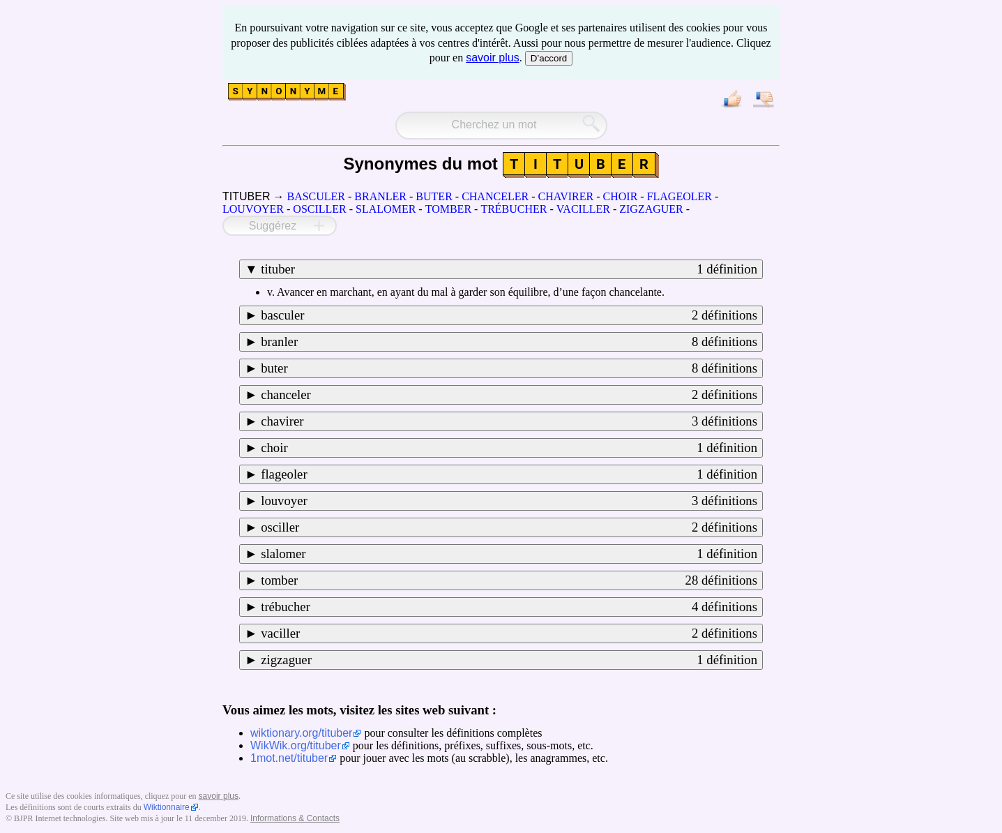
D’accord (549, 58)
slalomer (509, 554)
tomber (509, 580)
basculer (509, 315)
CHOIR (620, 196)
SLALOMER (386, 209)
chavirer (509, 421)
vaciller (509, 633)
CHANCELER (495, 196)
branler (509, 342)
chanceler (509, 395)
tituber (509, 269)
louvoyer (509, 501)
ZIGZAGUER (651, 209)
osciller (509, 527)
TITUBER (246, 196)
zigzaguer (509, 660)
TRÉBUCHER (513, 209)
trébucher (509, 607)
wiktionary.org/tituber (301, 733)
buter (509, 368)
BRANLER (380, 196)
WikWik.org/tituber (295, 745)
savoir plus (492, 57)
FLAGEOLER (679, 196)
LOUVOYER (253, 209)
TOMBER (448, 209)
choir (509, 448)
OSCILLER (319, 209)
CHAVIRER (565, 196)
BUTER (434, 196)
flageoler (509, 474)
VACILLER (583, 209)
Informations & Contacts (295, 818)
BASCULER (316, 196)
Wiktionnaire (167, 807)
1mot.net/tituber (289, 758)
